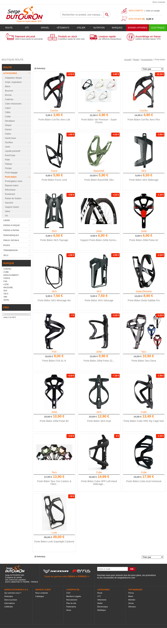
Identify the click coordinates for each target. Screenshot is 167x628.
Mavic (130, 596)
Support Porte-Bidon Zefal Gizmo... (99, 240)
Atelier (81, 28)
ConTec (54, 110)
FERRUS (82, 576)
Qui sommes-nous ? (12, 593)
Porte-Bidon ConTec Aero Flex (144, 119)
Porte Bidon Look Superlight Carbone (54, 541)
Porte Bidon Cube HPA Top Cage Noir (144, 421)
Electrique (158, 28)
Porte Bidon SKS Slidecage (143, 179)
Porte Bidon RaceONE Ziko (99, 179)
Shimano (132, 607)
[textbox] (81, 14)
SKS (143, 170)
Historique (8, 596)
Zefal (99, 231)
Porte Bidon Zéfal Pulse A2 (143, 240)
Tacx (143, 351)
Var (99, 110)
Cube (144, 412)
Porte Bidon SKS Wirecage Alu (54, 300)
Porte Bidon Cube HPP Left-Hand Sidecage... (99, 482)
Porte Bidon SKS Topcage (54, 240)
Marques (117, 28)
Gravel (45, 28)
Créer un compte (153, 11)
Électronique (102, 607)
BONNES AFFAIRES (137, 28)
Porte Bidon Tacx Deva (144, 360)
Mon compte (136, 10)
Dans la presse (10, 600)
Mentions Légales (73, 596)
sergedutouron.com (126, 577)
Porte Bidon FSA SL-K (54, 360)
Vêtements (63, 28)
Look (54, 532)
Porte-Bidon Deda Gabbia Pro (144, 300)
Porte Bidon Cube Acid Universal (143, 481)
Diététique (101, 610)
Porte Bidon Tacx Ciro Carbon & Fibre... (54, 482)
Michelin (131, 600)
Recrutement (71, 600)
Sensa (131, 603)
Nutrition (99, 28)
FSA (54, 351)
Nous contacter (159, 2)
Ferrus (131, 593)
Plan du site (71, 603)
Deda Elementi (144, 291)
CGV (68, 593)
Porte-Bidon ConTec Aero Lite (54, 119)
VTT (27, 28)
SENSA (71, 576)
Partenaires (71, 607)
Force (54, 170)
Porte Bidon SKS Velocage (99, 300)
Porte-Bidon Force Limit (54, 179)
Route (9, 28)
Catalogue (39, 596)
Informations (9, 603)
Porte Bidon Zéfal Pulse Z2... (99, 360)
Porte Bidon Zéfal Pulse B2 (54, 421)
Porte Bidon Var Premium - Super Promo (99, 121)
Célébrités (8, 607)
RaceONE (98, 170)
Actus (68, 610)
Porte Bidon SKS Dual (99, 421)
